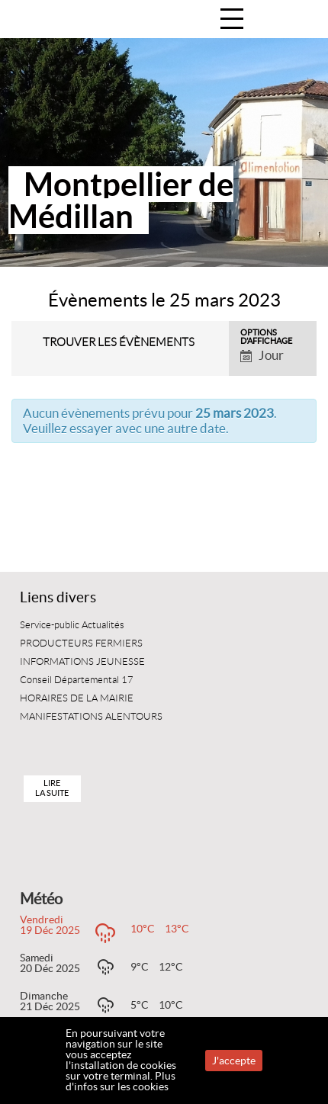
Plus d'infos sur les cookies (120, 1081)
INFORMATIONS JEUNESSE (82, 661)
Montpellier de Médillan (120, 200)
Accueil (300, 20)
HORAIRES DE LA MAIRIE (76, 698)
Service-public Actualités (72, 625)
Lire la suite (52, 788)
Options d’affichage (266, 337)
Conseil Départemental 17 (76, 680)
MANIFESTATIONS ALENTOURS (91, 716)
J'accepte (234, 1060)
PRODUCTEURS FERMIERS (81, 643)
